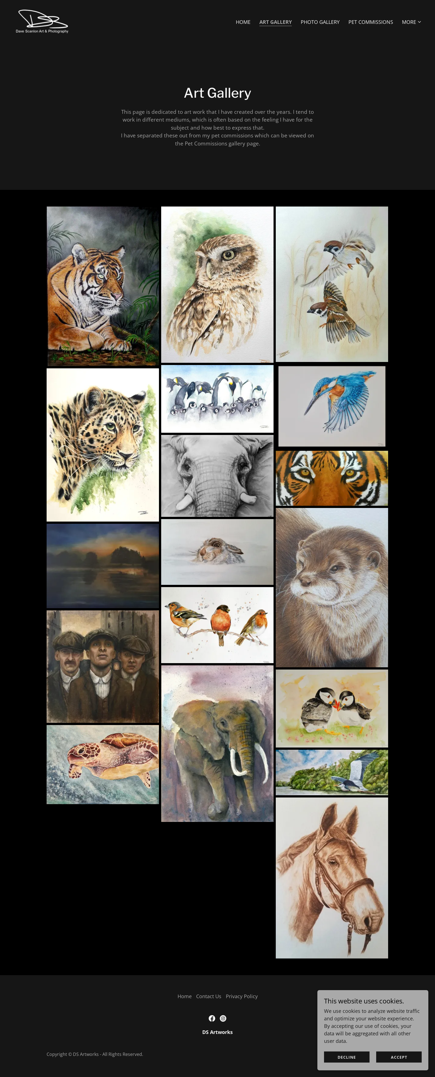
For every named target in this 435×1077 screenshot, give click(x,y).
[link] (42, 20)
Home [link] (243, 22)
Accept (399, 1057)
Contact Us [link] (208, 996)
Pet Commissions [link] (370, 22)
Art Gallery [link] (275, 22)
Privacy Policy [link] (242, 996)
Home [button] (185, 996)
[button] (412, 22)
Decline (347, 1057)
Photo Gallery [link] (320, 22)
